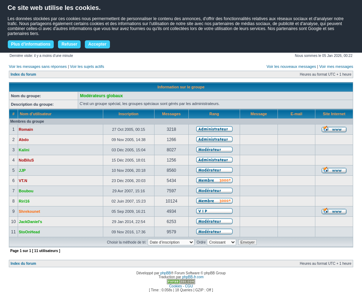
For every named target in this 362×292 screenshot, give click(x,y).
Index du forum (23, 74)
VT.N (23, 181)
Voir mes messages (336, 66)
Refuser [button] (69, 44)
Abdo (24, 140)
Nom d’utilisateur (36, 114)
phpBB (165, 273)
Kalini (24, 150)
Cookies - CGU (181, 286)
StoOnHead (29, 232)
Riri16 (24, 201)
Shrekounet (29, 211)
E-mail (296, 114)
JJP (22, 170)
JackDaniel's (30, 222)
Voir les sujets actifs (87, 66)
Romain (26, 129)
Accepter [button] (97, 44)
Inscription (129, 114)
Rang (214, 114)
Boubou (26, 191)
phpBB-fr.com (193, 277)
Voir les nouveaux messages (291, 66)
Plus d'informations (31, 44)
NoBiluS (26, 160)
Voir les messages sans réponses (38, 66)
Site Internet (334, 114)
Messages (171, 114)
